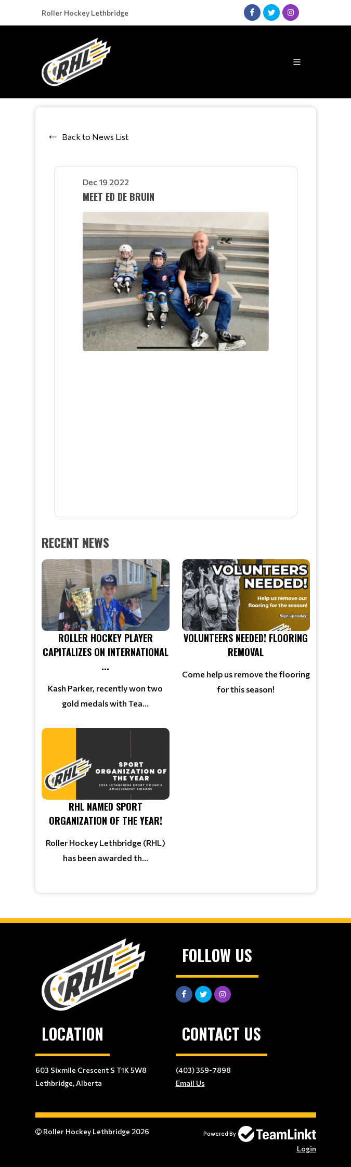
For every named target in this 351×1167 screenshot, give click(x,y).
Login (306, 1148)
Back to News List (95, 137)
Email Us (190, 1083)
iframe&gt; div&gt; (176, 429)
